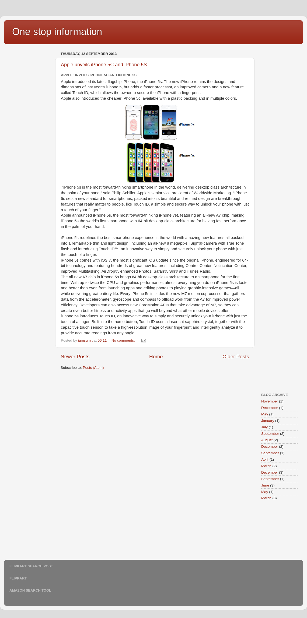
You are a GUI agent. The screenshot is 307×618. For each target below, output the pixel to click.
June (265, 485)
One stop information (57, 31)
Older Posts (235, 356)
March (266, 466)
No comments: (123, 340)
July (264, 427)
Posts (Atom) (93, 368)
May (264, 414)
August (267, 440)
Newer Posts (75, 356)
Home (156, 356)
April (264, 459)
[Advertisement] (31, 131)
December (269, 408)
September (270, 434)
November (269, 401)
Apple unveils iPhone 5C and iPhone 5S (104, 64)
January (267, 421)
